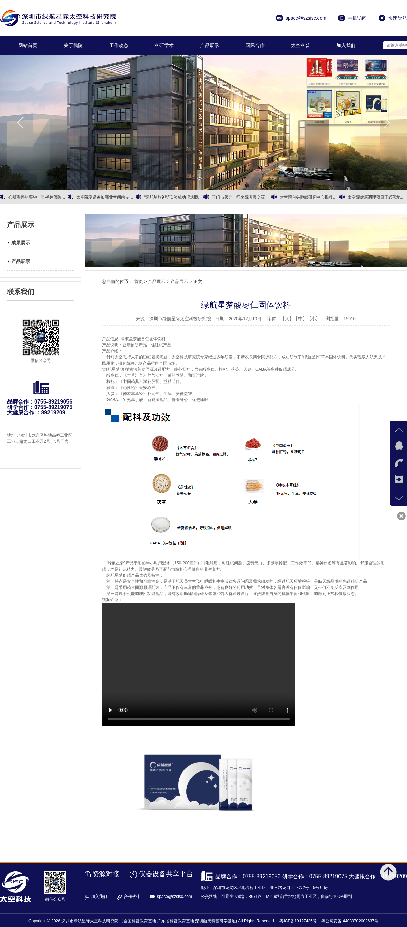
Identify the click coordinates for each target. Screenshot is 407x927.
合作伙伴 (132, 896)
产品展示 (209, 45)
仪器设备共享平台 (166, 874)
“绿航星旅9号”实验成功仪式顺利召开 (174, 197)
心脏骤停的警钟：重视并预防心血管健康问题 (38, 197)
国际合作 (255, 45)
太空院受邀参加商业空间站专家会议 (106, 197)
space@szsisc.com (174, 896)
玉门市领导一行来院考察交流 (238, 197)
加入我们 (345, 45)
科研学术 (164, 45)
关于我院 (73, 45)
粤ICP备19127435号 (297, 921)
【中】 (300, 318)
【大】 (287, 318)
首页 (138, 281)
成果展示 (20, 242)
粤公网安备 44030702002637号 (350, 921)
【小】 (313, 318)
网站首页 (27, 45)
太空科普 (300, 45)
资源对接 (105, 874)
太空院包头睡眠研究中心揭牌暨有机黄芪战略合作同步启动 (309, 197)
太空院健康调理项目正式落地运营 (377, 197)
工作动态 (118, 45)
